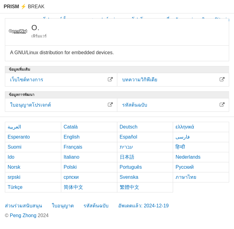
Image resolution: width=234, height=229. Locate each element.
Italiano (72, 157)
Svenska (129, 177)
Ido (11, 157)
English (72, 136)
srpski (14, 177)
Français (73, 147)
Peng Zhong (24, 215)
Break (24, 6)
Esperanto (19, 136)
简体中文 (73, 187)
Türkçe (15, 187)
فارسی (183, 136)
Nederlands (188, 157)
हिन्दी (180, 147)
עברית (126, 147)
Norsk (14, 167)
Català (71, 126)
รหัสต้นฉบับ (95, 205)
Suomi (14, 147)
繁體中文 (129, 187)
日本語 (127, 157)
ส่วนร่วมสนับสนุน (23, 205)
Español (128, 136)
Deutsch (129, 126)
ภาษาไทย (186, 177)
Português (131, 167)
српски (71, 177)
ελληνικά (185, 126)
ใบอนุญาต (63, 205)
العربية (14, 126)
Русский (184, 167)
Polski (70, 167)
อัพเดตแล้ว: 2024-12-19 (143, 205)
